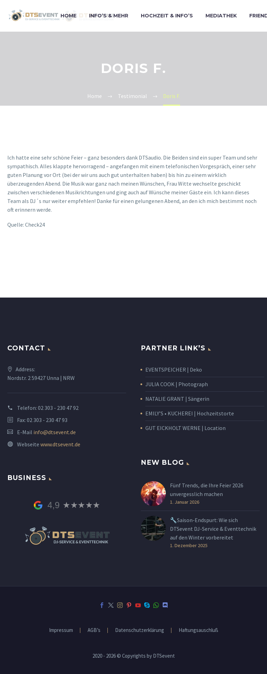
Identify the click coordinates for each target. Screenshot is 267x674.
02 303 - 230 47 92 (58, 407)
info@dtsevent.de (54, 432)
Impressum (61, 630)
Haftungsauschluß (198, 630)
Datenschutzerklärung (139, 630)
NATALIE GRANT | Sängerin (177, 398)
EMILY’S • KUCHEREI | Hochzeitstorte (189, 413)
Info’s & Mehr (108, 16)
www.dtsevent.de (60, 444)
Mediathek (221, 16)
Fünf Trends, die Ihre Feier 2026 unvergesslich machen (206, 489)
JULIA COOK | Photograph (176, 384)
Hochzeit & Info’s (167, 16)
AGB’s (94, 630)
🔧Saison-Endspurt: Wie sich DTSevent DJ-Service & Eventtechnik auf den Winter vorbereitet (213, 529)
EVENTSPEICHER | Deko (173, 369)
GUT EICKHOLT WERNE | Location (185, 427)
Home (68, 16)
